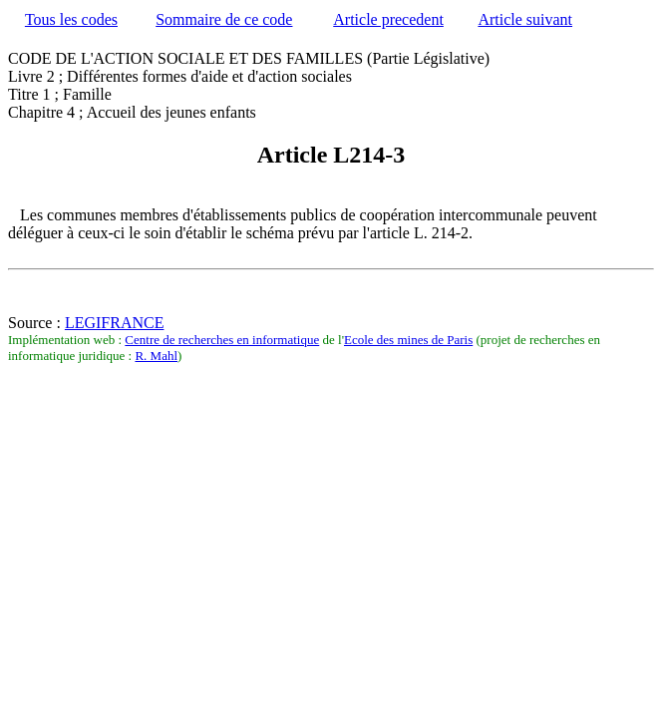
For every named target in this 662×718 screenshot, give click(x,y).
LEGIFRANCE (115, 322)
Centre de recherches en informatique (222, 339)
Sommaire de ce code (224, 19)
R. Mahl (156, 355)
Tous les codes (71, 19)
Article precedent (388, 19)
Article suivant (525, 19)
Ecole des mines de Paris (408, 339)
